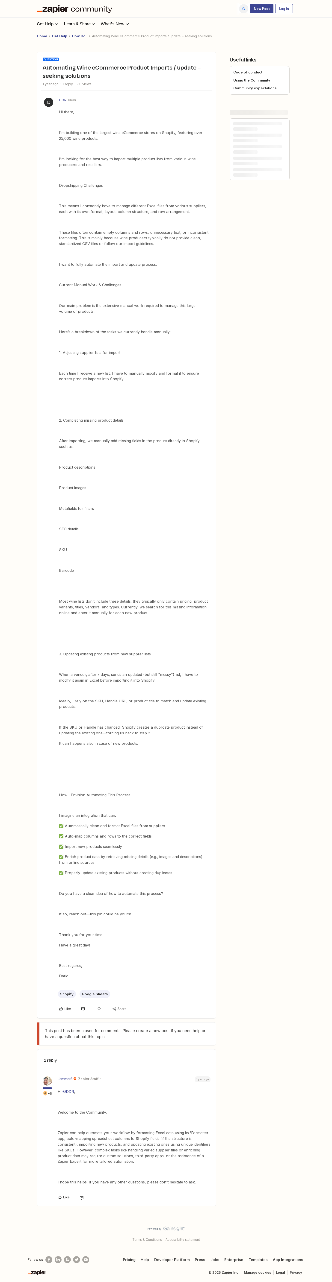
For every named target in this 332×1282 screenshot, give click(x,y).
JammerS (65, 1079)
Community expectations (255, 88)
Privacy (296, 1272)
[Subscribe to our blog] (67, 1259)
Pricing (129, 1259)
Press (200, 1259)
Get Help (48, 23)
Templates (258, 1259)
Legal (280, 1272)
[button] (261, 8)
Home (42, 36)
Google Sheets (95, 994)
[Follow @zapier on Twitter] (76, 1259)
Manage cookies (257, 1272)
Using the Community (251, 80)
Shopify (67, 994)
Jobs (214, 1259)
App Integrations (288, 1259)
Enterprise (233, 1259)
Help (145, 1259)
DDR (62, 100)
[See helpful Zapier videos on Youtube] (85, 1259)
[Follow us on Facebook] (48, 1259)
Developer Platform (172, 1259)
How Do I (79, 36)
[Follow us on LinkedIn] (58, 1259)
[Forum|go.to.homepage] (75, 8)
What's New (115, 23)
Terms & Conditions (147, 1239)
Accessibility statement (183, 1239)
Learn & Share (80, 23)
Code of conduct (247, 72)
